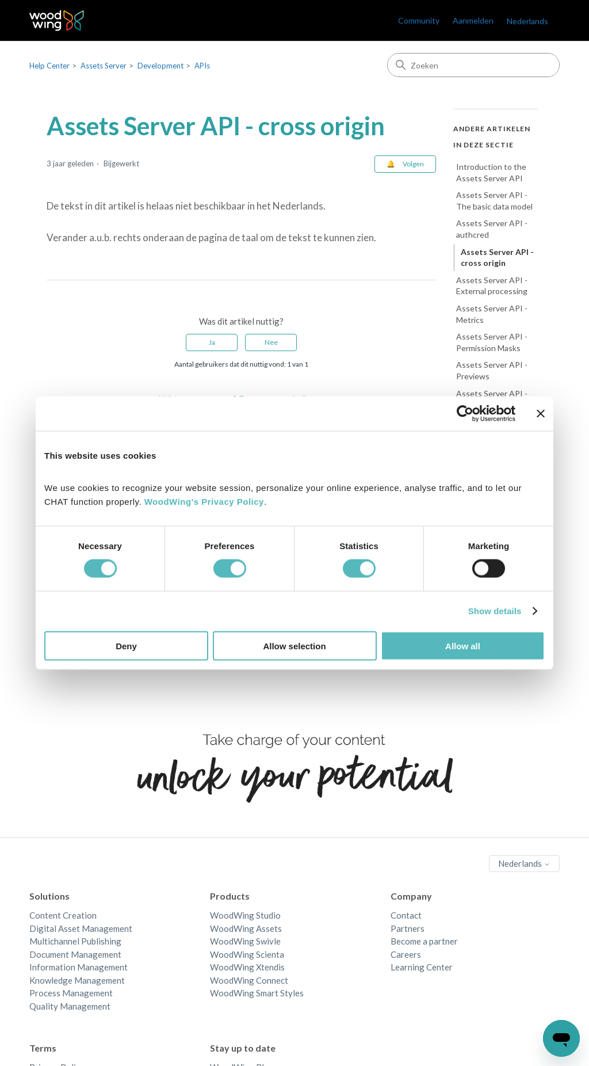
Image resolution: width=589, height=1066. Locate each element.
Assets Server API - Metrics (491, 314)
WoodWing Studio (245, 915)
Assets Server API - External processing (491, 285)
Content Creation (63, 915)
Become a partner (424, 941)
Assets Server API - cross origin (497, 257)
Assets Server (104, 65)
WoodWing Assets (246, 928)
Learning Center (422, 967)
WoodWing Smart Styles (257, 993)
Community (418, 20)
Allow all (462, 645)
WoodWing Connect (249, 980)
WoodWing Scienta (247, 954)
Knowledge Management (77, 980)
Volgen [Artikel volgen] (413, 163)
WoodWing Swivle (245, 941)
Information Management (78, 967)
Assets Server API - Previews (491, 370)
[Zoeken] (473, 65)
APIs (202, 65)
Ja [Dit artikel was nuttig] (212, 342)
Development (160, 65)
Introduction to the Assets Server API (491, 172)
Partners (407, 928)
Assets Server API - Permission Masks (491, 342)
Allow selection (294, 645)
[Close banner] (541, 414)
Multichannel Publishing (75, 941)
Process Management (71, 993)
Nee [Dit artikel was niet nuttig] (271, 342)
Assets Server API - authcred (491, 228)
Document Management (75, 954)
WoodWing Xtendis (247, 967)
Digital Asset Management (80, 928)
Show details (495, 611)
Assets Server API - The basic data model (494, 200)
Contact (406, 915)
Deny (126, 645)
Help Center (49, 65)
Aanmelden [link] (473, 20)
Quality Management (69, 1006)
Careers (406, 954)
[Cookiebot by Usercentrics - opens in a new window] (465, 413)
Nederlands (527, 21)
